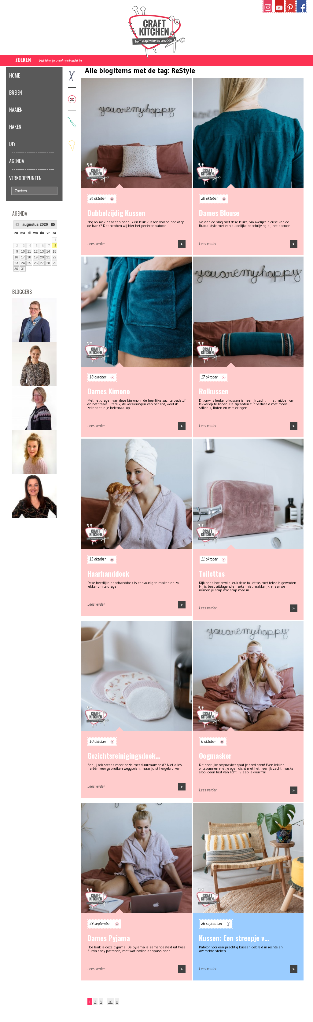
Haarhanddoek (108, 573)
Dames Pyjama (108, 938)
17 (23, 257)
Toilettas (212, 573)
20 (42, 257)
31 (23, 269)
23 (16, 263)
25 (29, 263)
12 (36, 251)
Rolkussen (214, 391)
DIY (12, 144)
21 (48, 257)
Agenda (16, 161)
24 (23, 263)
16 (16, 257)
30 (16, 269)
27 (42, 263)
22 (54, 257)
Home (14, 75)
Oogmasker (215, 755)
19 (36, 257)
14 (48, 251)
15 (54, 251)
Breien (15, 92)
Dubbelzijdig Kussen (116, 213)
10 (23, 251)
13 (42, 251)
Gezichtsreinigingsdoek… (123, 755)
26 (36, 263)
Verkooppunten (25, 178)
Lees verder (96, 243)
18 (29, 257)
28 (48, 263)
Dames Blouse (219, 213)
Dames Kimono (108, 391)
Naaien (16, 109)
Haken (15, 126)
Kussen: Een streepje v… (234, 938)
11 (29, 251)
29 (54, 263)
